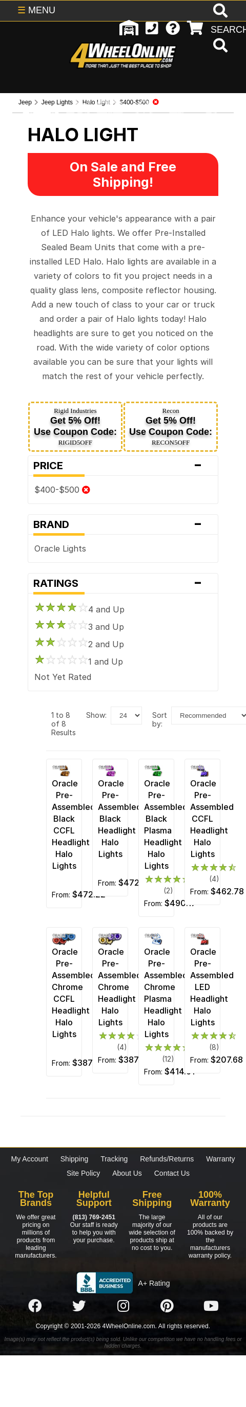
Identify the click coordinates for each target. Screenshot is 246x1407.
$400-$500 (62, 490)
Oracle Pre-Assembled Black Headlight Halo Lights (119, 818)
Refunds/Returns (167, 1159)
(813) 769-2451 (94, 1217)
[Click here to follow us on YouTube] (211, 1306)
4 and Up (79, 609)
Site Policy (83, 1173)
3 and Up (79, 627)
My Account (29, 1159)
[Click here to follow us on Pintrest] (167, 1306)
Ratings (123, 583)
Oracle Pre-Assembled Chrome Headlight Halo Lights (119, 987)
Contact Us (172, 1173)
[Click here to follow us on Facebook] (35, 1306)
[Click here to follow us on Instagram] (123, 1306)
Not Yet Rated (62, 677)
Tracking (114, 1159)
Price (123, 465)
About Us (127, 1173)
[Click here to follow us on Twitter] (79, 1306)
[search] (219, 46)
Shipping (74, 1159)
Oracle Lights (60, 548)
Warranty (220, 1159)
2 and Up (79, 644)
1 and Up (78, 661)
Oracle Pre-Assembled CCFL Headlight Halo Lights (212, 818)
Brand (123, 524)
